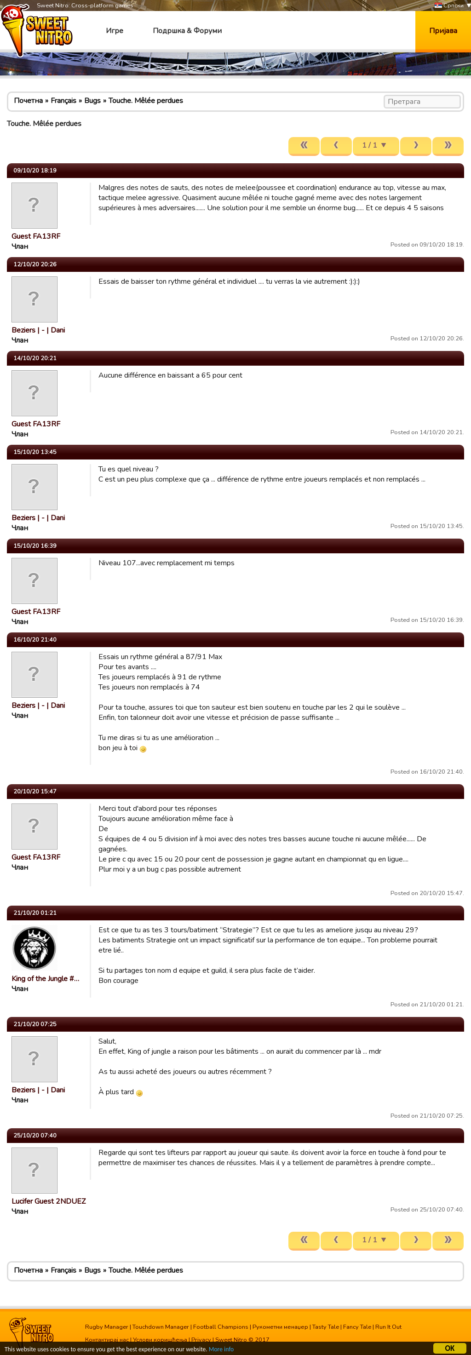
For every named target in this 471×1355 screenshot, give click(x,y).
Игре (114, 31)
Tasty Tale (325, 1327)
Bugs (92, 101)
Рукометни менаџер (280, 1327)
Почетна (28, 101)
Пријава (443, 31)
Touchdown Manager (160, 1327)
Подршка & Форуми (187, 31)
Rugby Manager (106, 1327)
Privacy (201, 1340)
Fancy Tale (357, 1327)
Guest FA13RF (35, 236)
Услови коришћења (160, 1340)
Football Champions (220, 1327)
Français (63, 101)
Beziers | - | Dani (38, 330)
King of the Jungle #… (45, 979)
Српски (449, 5)
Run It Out (388, 1327)
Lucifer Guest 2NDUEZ (48, 1201)
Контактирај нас (107, 1340)
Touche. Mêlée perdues (146, 101)
